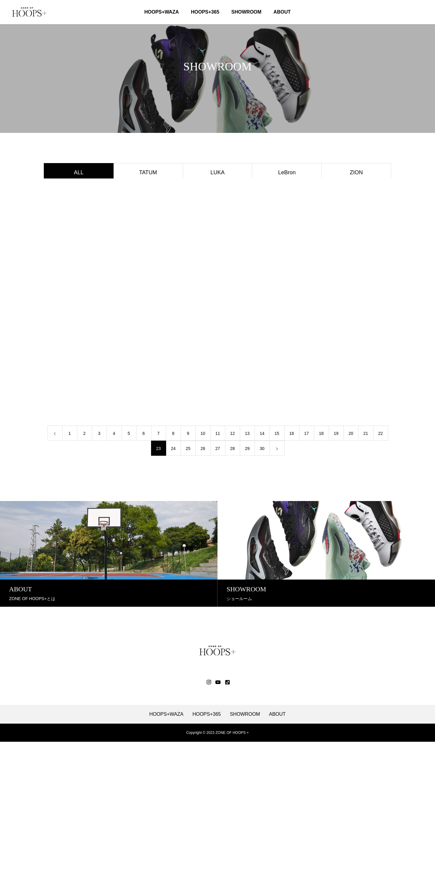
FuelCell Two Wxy (79, 209)
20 (351, 579)
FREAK (148, 191)
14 (262, 579)
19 (336, 579)
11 (217, 579)
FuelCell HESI (148, 245)
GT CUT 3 (356, 209)
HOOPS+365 (205, 11)
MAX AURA (148, 298)
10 (203, 579)
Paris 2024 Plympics (356, 262)
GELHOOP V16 (356, 245)
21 (365, 579)
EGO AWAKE (287, 227)
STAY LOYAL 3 (78, 298)
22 (380, 579)
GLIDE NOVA (286, 245)
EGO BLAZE (287, 280)
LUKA (217, 173)
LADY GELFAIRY (79, 280)
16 (291, 579)
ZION (356, 173)
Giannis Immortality (217, 209)
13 (247, 579)
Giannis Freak (217, 227)
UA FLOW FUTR (287, 262)
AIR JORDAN (286, 298)
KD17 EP (148, 280)
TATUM (148, 173)
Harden (217, 298)
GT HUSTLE (148, 227)
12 (232, 579)
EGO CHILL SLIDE (356, 280)
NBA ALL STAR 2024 (287, 209)
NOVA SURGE (217, 191)
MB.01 (217, 280)
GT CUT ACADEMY (148, 209)
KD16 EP (148, 262)
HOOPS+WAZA (161, 11)
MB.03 (356, 227)
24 (173, 594)
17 (306, 579)
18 (321, 579)
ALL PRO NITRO (78, 245)
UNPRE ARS (287, 191)
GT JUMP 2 (79, 227)
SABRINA (79, 262)
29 (247, 594)
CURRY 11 (356, 191)
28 (232, 594)
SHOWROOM (246, 11)
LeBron (287, 173)
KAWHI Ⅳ (217, 262)
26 (203, 594)
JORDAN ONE (356, 298)
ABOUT (282, 11)
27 (217, 594)
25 (188, 594)
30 (262, 594)
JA (79, 191)
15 (277, 579)
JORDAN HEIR (78, 316)
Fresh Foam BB (217, 245)
